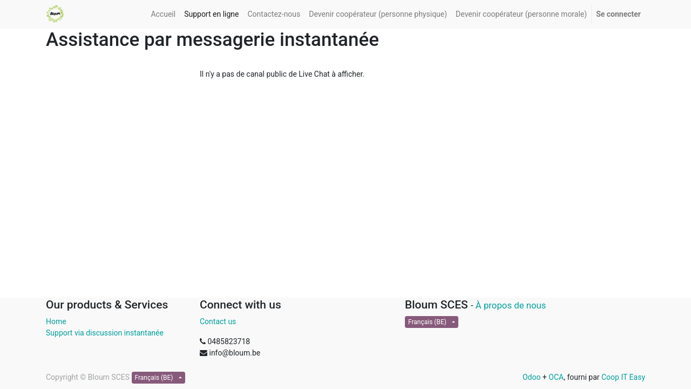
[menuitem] (163, 14)
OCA (556, 377)
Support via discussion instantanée (105, 332)
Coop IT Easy (623, 377)
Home (56, 321)
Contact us (218, 321)
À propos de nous (511, 305)
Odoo (532, 377)
